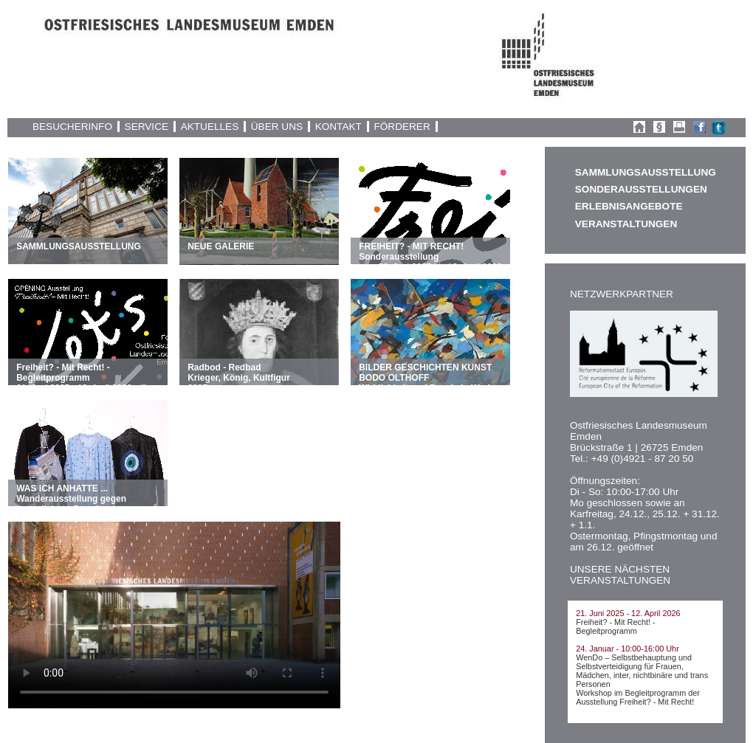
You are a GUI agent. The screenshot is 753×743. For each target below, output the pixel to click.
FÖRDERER (402, 126)
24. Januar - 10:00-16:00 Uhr (627, 648)
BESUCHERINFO (72, 126)
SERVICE (146, 126)
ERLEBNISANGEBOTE (629, 206)
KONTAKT (338, 126)
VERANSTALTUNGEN (626, 223)
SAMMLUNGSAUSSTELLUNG (645, 172)
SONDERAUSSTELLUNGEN (641, 189)
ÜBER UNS (277, 126)
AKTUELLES (210, 126)
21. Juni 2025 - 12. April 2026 (628, 613)
